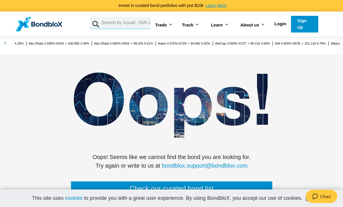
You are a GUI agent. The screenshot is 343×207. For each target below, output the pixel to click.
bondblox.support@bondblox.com (205, 165)
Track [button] (187, 25)
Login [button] (280, 23)
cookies (74, 198)
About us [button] (249, 25)
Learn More (216, 5)
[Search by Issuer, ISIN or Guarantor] (125, 23)
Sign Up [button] (302, 24)
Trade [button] (161, 25)
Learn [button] (217, 25)
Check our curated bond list (171, 188)
